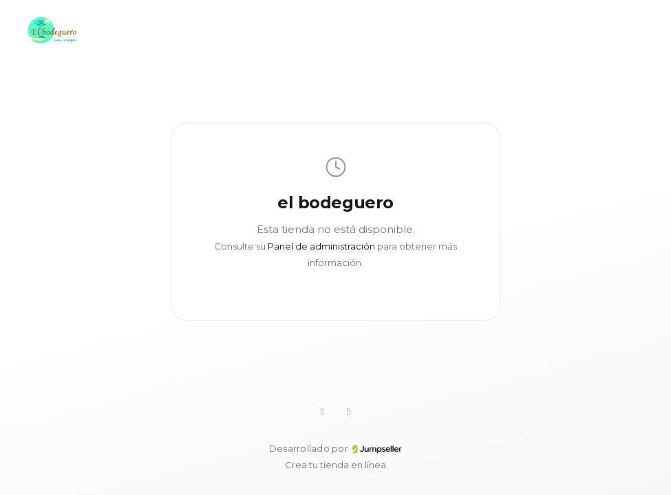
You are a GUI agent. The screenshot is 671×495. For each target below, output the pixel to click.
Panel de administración (321, 246)
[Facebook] (349, 411)
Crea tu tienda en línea (335, 464)
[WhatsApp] (322, 411)
